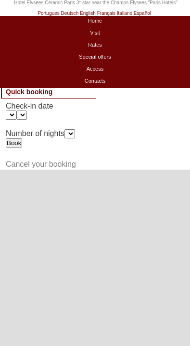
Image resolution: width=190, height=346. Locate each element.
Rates (95, 45)
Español (142, 13)
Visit (95, 33)
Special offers (95, 57)
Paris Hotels (163, 2)
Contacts (95, 81)
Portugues (49, 13)
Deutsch (70, 13)
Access (95, 69)
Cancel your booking (41, 164)
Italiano (124, 13)
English (88, 13)
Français (106, 13)
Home (95, 21)
